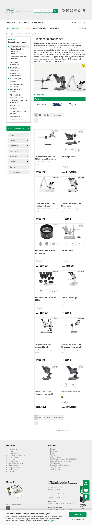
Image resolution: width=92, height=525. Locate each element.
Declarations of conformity (18, 455)
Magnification (14, 146)
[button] (60, 95)
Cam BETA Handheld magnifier (17, 107)
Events (52, 453)
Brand (12, 135)
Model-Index (13, 469)
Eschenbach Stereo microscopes (17, 50)
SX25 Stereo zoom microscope (71, 392)
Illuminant (13, 156)
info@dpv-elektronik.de (55, 497)
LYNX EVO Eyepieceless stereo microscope (18, 74)
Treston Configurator (16, 463)
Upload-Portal (13, 457)
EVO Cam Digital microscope (15, 80)
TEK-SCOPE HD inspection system (16, 96)
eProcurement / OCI (15, 465)
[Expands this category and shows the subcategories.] (8, 46)
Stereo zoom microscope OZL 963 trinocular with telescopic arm (45, 158)
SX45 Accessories (67, 251)
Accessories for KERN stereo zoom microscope (45, 252)
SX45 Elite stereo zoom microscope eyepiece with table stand (44, 393)
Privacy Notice (51, 521)
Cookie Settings (55, 469)
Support (12, 167)
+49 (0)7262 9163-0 (57, 493)
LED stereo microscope (69, 298)
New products (13, 28)
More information (78, 519)
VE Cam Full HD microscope (15, 91)
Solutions (54, 28)
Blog (74, 23)
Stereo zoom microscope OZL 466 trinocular (71, 205)
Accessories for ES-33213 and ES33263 (45, 299)
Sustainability (54, 451)
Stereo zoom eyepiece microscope (18, 58)
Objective (13, 162)
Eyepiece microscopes (17, 46)
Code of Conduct (55, 457)
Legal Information (56, 467)
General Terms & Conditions (59, 465)
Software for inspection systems (18, 112)
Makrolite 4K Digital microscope (16, 85)
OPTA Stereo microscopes (14, 64)
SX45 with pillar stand (68, 157)
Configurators (39, 28)
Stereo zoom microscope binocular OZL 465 (43, 346)
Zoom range (14, 151)
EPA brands (23, 23)
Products (11, 23)
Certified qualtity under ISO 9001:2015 (63, 459)
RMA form (53, 455)
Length (12, 140)
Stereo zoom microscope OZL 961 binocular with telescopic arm (71, 346)
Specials (26, 28)
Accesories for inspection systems (16, 118)
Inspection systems (17, 42)
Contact (52, 449)
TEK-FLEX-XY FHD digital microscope (18, 102)
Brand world (37, 23)
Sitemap (11, 471)
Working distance (16, 172)
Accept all (77, 515)
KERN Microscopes (17, 54)
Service (82, 23)
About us (82, 28)
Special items (13, 453)
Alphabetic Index (14, 467)
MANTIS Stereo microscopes (15, 69)
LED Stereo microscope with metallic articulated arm (45, 205)
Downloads (12, 459)
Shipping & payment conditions (60, 461)
